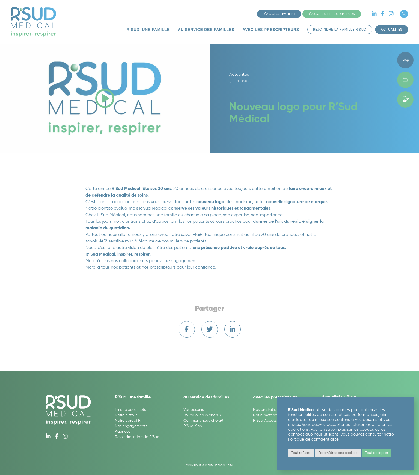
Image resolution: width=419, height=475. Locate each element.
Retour (239, 81)
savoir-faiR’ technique (203, 235)
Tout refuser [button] (300, 453)
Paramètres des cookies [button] (337, 453)
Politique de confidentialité (313, 439)
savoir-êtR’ (96, 241)
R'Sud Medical (33, 22)
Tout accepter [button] (376, 453)
